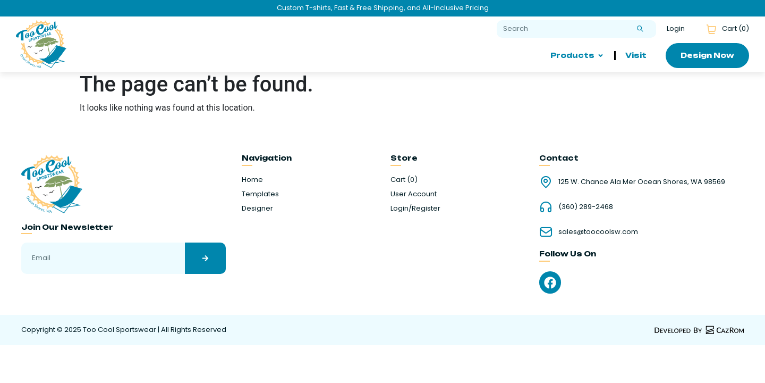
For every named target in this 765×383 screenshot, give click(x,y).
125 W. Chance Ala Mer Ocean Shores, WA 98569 (641, 182)
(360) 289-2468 (585, 207)
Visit (636, 55)
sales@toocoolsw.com (598, 232)
